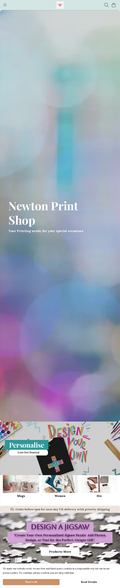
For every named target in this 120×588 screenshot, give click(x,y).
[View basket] (113, 5)
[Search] (106, 5)
